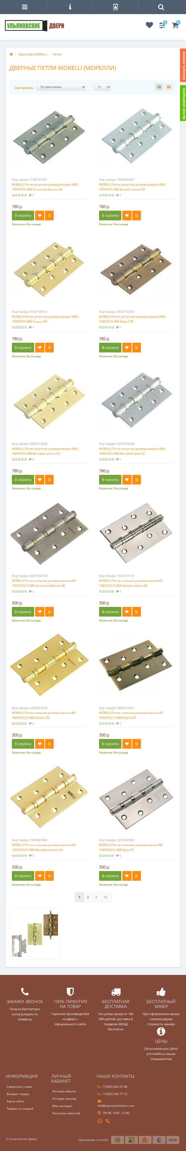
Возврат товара (18, 1094)
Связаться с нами (19, 1087)
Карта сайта (15, 1101)
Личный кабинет (64, 1091)
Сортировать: (24, 88)
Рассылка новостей (66, 1113)
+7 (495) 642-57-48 (112, 1087)
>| (106, 897)
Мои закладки (62, 1106)
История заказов (64, 1099)
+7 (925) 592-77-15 (112, 1094)
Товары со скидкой (20, 1108)
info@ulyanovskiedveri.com (116, 1103)
